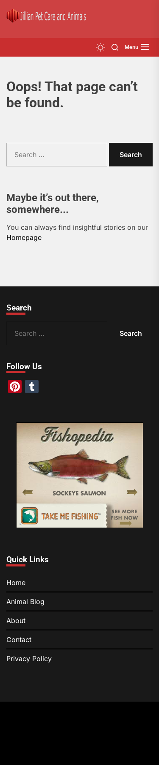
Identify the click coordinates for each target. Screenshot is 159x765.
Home (15, 582)
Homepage (24, 237)
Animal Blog (25, 601)
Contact (18, 639)
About (15, 620)
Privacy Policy (29, 658)
